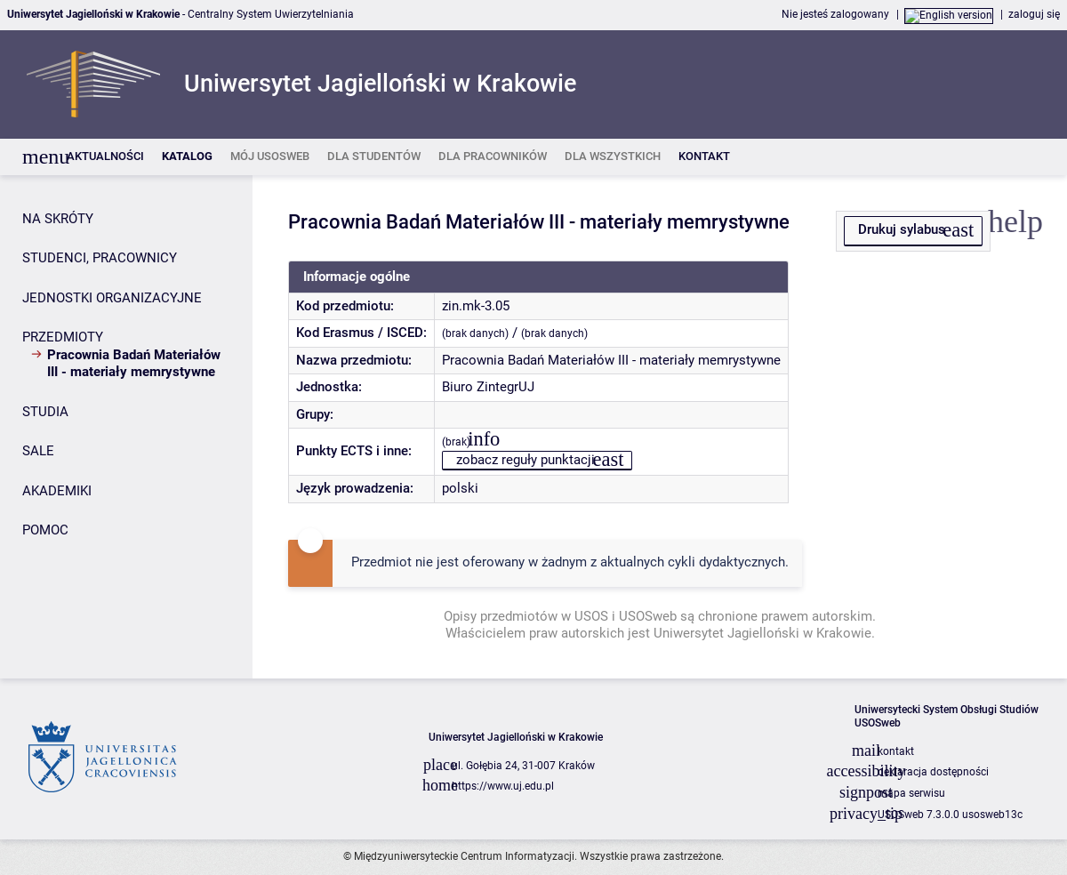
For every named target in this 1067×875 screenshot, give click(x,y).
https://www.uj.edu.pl (503, 786)
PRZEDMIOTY (62, 337)
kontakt (896, 751)
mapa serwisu (911, 793)
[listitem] (105, 157)
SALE (38, 451)
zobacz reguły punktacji (525, 460)
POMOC (45, 530)
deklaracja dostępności (933, 772)
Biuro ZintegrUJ (488, 387)
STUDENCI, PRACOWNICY (99, 258)
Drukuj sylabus (901, 229)
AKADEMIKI (57, 491)
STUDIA (45, 412)
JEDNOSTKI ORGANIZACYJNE (112, 298)
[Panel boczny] (126, 426)
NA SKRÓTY (57, 219)
